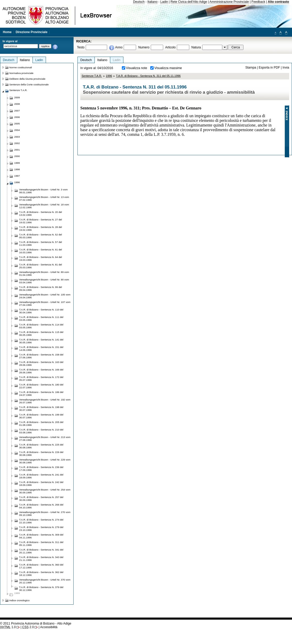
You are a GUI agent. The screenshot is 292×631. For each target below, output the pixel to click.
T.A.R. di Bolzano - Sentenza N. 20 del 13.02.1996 (40, 213)
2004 (17, 130)
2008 (17, 103)
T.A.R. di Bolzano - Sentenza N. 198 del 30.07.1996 (41, 408)
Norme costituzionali (20, 67)
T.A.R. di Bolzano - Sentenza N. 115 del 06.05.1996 (41, 333)
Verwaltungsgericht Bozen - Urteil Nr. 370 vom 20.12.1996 (44, 581)
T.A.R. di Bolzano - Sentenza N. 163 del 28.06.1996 (41, 363)
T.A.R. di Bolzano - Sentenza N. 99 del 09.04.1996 (40, 288)
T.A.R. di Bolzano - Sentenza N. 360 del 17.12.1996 (41, 566)
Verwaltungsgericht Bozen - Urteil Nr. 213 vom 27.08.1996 (44, 438)
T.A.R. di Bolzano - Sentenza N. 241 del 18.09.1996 (41, 476)
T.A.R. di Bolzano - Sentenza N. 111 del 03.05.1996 (41, 318)
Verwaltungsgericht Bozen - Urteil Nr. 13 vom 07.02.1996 (44, 198)
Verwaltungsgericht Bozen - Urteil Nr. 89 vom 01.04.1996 (44, 273)
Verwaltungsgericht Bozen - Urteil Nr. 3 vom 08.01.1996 (43, 191)
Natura (196, 47)
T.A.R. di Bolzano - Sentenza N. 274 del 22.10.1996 (41, 521)
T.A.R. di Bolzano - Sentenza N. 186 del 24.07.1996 (41, 393)
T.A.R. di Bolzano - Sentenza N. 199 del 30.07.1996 (41, 416)
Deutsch (139, 2)
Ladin (164, 2)
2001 (17, 149)
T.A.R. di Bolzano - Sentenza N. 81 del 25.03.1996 (40, 266)
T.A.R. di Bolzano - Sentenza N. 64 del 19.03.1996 (40, 258)
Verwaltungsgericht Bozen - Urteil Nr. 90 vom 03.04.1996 (44, 281)
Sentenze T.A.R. (92, 75)
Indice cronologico (19, 600)
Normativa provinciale (21, 73)
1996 (109, 75)
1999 (17, 162)
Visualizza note (136, 68)
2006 (17, 117)
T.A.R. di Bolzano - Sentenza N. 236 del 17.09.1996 (41, 468)
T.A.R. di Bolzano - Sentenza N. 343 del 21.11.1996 (41, 558)
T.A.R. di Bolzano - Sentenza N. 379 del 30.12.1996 (41, 588)
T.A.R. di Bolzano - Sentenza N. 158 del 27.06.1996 (41, 356)
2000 (17, 156)
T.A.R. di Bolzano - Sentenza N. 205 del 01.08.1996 (41, 423)
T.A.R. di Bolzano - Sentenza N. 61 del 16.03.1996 (40, 251)
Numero (143, 47)
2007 (17, 110)
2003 (17, 136)
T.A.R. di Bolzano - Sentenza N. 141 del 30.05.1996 (41, 341)
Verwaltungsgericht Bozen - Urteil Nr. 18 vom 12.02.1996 (44, 206)
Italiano (152, 2)
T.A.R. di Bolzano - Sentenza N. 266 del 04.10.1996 (41, 506)
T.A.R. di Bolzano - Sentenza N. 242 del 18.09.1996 (41, 483)
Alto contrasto (278, 2)
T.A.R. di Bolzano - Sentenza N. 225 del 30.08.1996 (41, 446)
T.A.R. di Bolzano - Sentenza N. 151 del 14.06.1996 (41, 348)
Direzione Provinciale (32, 32)
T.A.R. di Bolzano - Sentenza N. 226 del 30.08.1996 (41, 453)
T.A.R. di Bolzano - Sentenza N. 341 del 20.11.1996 (41, 551)
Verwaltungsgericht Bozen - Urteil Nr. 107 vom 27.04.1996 (44, 303)
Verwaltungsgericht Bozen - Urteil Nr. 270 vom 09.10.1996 (44, 513)
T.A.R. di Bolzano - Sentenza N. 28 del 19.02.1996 (40, 228)
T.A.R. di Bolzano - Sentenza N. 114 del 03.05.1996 (41, 326)
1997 (17, 175)
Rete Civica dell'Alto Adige (189, 2)
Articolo (170, 47)
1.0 (8, 627)
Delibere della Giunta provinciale (27, 78)
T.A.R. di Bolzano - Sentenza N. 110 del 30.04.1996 (41, 311)
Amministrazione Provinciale (229, 2)
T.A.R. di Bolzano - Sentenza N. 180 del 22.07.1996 (41, 386)
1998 (17, 169)
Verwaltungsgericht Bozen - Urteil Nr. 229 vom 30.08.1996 (44, 461)
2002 (17, 143)
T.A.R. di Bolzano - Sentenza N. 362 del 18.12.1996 (41, 573)
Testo (80, 47)
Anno (118, 47)
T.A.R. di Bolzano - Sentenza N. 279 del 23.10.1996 (41, 528)
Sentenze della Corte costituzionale (29, 84)
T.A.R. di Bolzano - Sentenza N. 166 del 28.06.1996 (41, 371)
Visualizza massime (168, 68)
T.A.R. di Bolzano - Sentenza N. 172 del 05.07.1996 (41, 378)
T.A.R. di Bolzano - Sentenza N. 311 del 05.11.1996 (148, 75)
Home (7, 32)
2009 (17, 97)
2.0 (28, 627)
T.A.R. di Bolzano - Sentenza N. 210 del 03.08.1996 (41, 431)
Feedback (258, 2)
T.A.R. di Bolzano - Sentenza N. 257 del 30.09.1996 (41, 498)
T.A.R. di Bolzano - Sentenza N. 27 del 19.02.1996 (40, 221)
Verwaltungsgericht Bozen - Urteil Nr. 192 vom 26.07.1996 (44, 401)
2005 (17, 123)
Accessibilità (48, 627)
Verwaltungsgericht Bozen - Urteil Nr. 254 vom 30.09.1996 (44, 491)
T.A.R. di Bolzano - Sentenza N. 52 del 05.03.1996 (40, 236)
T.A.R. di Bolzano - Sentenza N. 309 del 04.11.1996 (41, 536)
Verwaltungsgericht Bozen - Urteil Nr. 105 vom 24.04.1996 (44, 296)
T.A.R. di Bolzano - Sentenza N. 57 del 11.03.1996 (40, 243)
